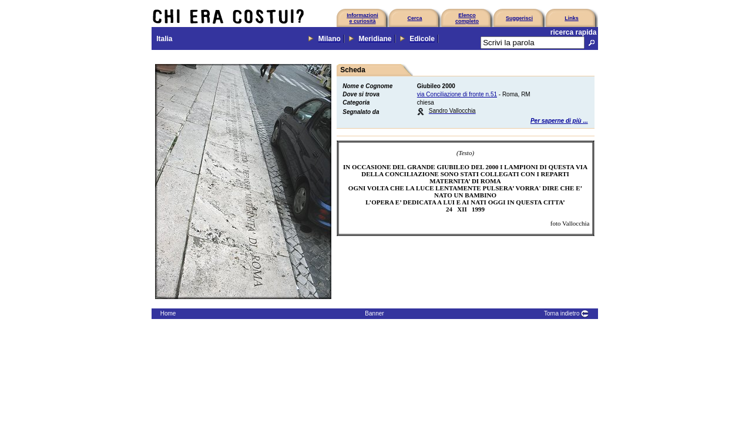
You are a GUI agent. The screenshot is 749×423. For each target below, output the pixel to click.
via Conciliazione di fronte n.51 (457, 94)
